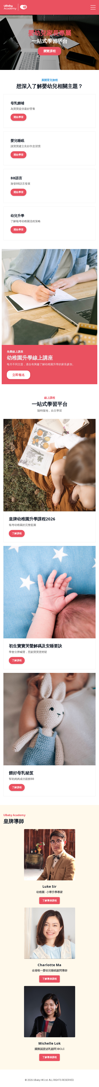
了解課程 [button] (17, 533)
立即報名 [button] (18, 375)
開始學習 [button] (18, 117)
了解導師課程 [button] (49, 900)
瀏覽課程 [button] (49, 53)
